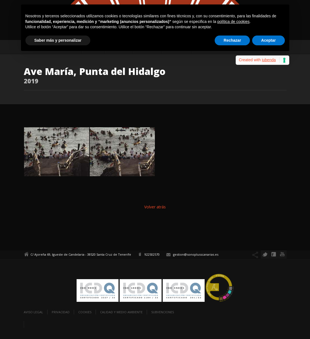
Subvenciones (162, 312)
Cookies (84, 312)
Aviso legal (33, 312)
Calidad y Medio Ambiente (121, 312)
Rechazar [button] (232, 40)
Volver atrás (155, 206)
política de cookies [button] (233, 21)
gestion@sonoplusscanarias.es (195, 254)
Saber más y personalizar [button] (58, 40)
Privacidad (61, 312)
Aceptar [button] (268, 40)
